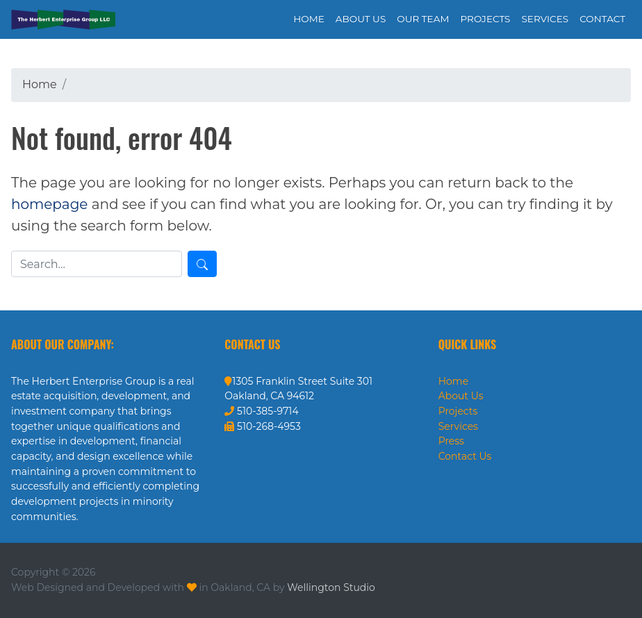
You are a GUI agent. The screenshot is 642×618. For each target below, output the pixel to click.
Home (453, 381)
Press (451, 441)
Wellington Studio (331, 587)
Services (458, 426)
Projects (458, 411)
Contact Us (465, 456)
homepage (49, 204)
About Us (461, 396)
